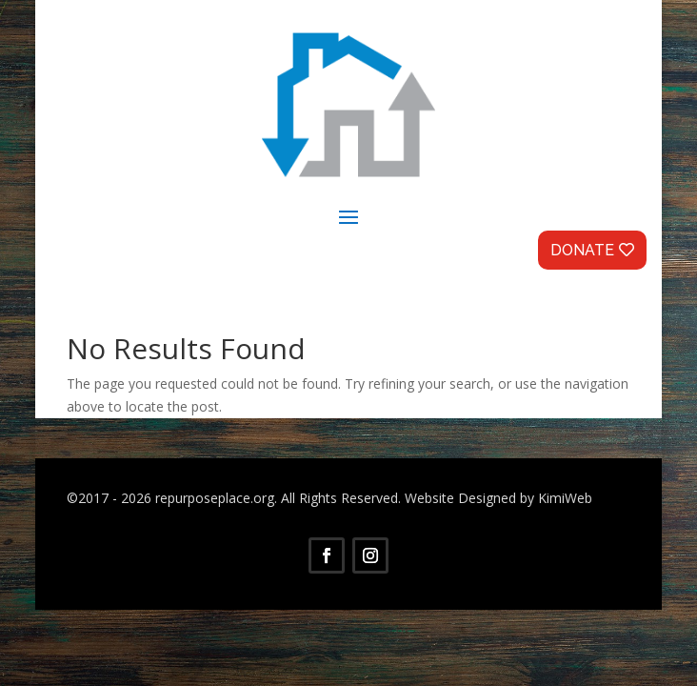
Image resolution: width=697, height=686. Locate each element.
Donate (582, 250)
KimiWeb (565, 498)
